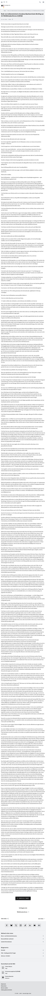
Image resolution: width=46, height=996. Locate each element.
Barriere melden (4, 988)
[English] (4, 2)
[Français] (6, 2)
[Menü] (43, 2)
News (5, 10)
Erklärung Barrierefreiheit (6, 990)
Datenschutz (3, 986)
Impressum (3, 984)
